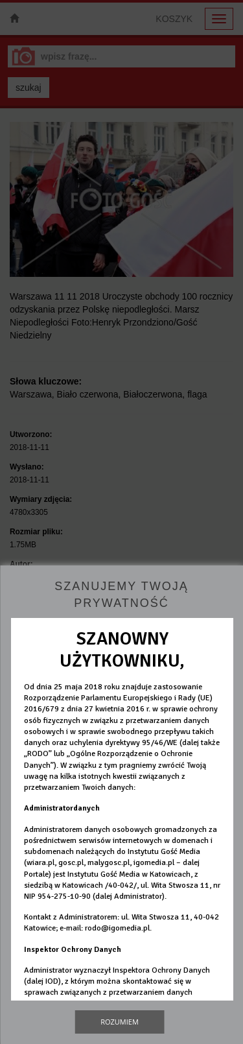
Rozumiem (119, 1021)
